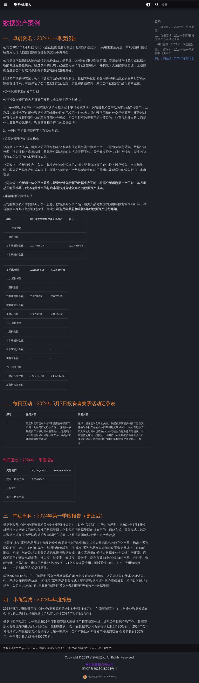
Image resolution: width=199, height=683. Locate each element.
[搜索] (175, 4)
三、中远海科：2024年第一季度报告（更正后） (174, 51)
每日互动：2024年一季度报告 (175, 44)
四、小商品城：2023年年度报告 (174, 58)
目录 (158, 21)
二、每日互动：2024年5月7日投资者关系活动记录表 (174, 37)
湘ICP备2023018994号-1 (99, 669)
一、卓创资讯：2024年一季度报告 (174, 28)
